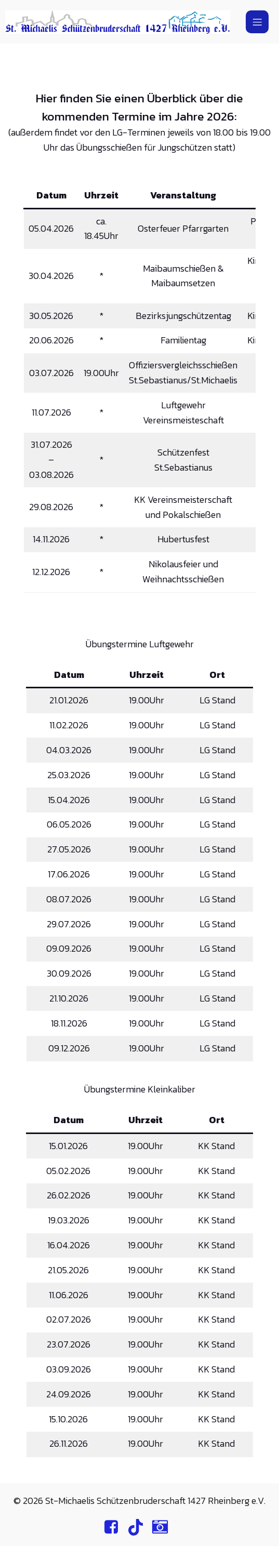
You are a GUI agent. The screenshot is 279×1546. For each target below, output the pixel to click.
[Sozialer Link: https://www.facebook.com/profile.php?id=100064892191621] (115, 1527)
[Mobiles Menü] (257, 21)
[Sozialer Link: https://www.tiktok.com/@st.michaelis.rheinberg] (139, 1527)
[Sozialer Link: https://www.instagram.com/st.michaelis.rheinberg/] (164, 1527)
